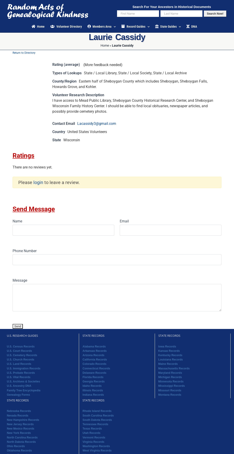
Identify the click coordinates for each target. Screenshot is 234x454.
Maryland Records (170, 372)
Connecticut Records (96, 368)
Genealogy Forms (18, 394)
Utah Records (91, 433)
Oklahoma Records (19, 450)
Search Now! (215, 13)
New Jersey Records (20, 424)
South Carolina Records (98, 415)
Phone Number (25, 251)
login (38, 182)
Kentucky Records (170, 355)
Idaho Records (91, 385)
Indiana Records (93, 394)
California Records (94, 359)
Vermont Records (93, 437)
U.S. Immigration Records (23, 368)
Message (20, 280)
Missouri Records (169, 390)
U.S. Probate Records (21, 372)
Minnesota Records (171, 381)
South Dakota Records (97, 420)
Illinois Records (92, 390)
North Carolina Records (22, 437)
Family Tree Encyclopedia (23, 390)
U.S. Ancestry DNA (19, 385)
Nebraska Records (19, 411)
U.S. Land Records (19, 364)
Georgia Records (93, 381)
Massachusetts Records (174, 368)
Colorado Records (94, 364)
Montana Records (169, 394)
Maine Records (168, 364)
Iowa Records (167, 346)
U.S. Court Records (19, 351)
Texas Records (92, 428)
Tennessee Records (95, 424)
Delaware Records (94, 372)
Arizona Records (93, 355)
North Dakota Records (21, 441)
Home (105, 45)
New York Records (19, 433)
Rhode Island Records (97, 411)
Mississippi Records (171, 385)
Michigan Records (170, 377)
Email (124, 221)
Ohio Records (16, 446)
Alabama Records (94, 346)
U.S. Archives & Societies (23, 381)
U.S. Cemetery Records (22, 355)
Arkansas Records (94, 351)
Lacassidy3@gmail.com (96, 123)
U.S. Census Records (21, 346)
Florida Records (92, 377)
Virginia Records (93, 441)
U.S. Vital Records (18, 377)
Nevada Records (17, 415)
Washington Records (96, 446)
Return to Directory (24, 52)
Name (17, 221)
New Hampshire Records (23, 420)
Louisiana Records (170, 359)
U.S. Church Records (20, 359)
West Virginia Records (97, 450)
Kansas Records (169, 351)
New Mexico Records (20, 428)
